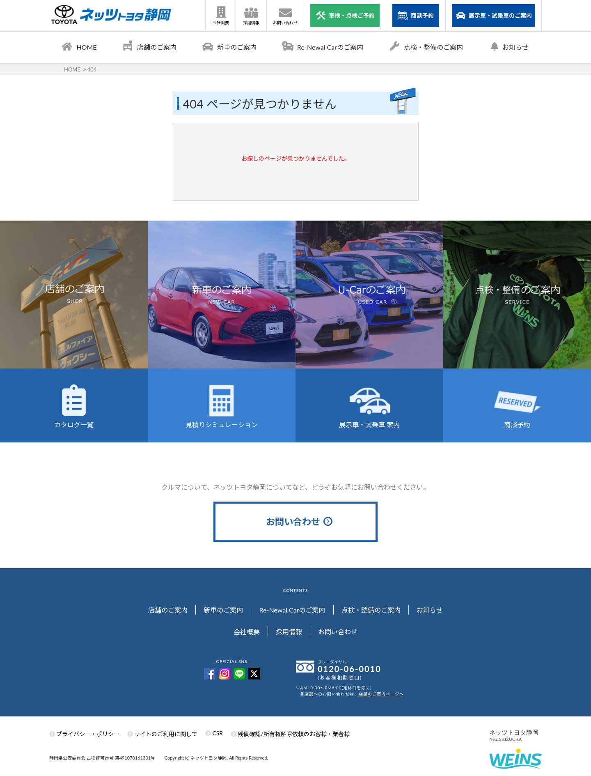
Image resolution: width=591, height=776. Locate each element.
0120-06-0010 (349, 669)
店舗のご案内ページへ (381, 693)
